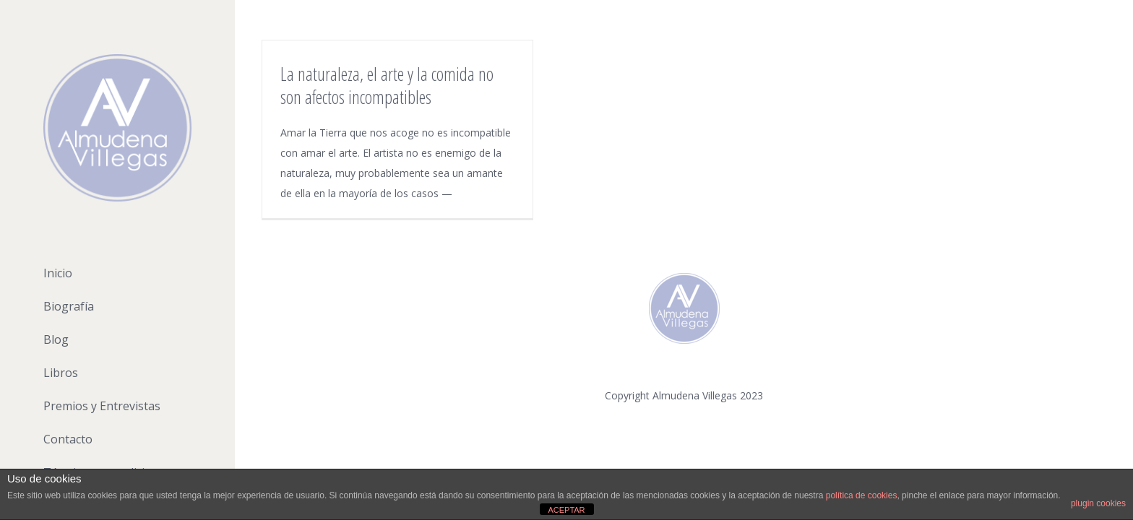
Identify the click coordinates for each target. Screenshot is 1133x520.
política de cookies (861, 495)
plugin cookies (1098, 503)
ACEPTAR (566, 510)
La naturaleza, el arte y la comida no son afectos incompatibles (387, 85)
